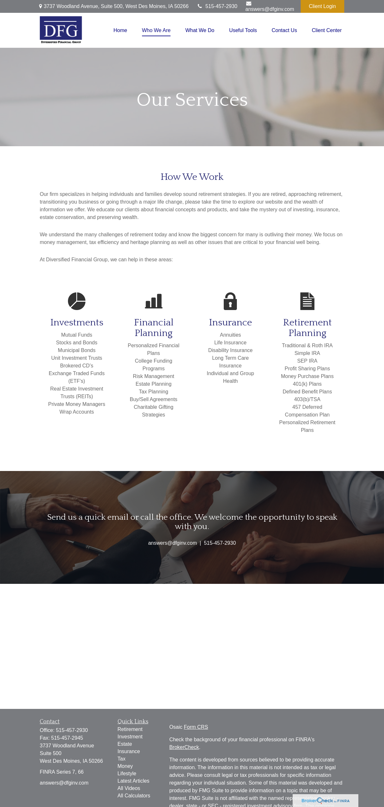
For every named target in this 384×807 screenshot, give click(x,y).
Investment (130, 736)
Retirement (130, 729)
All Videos (129, 788)
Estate (125, 744)
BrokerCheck (184, 747)
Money (125, 766)
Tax (122, 758)
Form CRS (196, 727)
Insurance (129, 751)
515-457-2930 (216, 6)
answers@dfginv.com (270, 6)
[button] (120, 30)
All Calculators (134, 795)
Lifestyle (127, 773)
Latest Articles (134, 781)
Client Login (322, 6)
